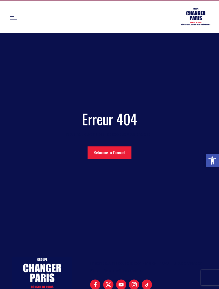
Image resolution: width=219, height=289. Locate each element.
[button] (212, 160)
